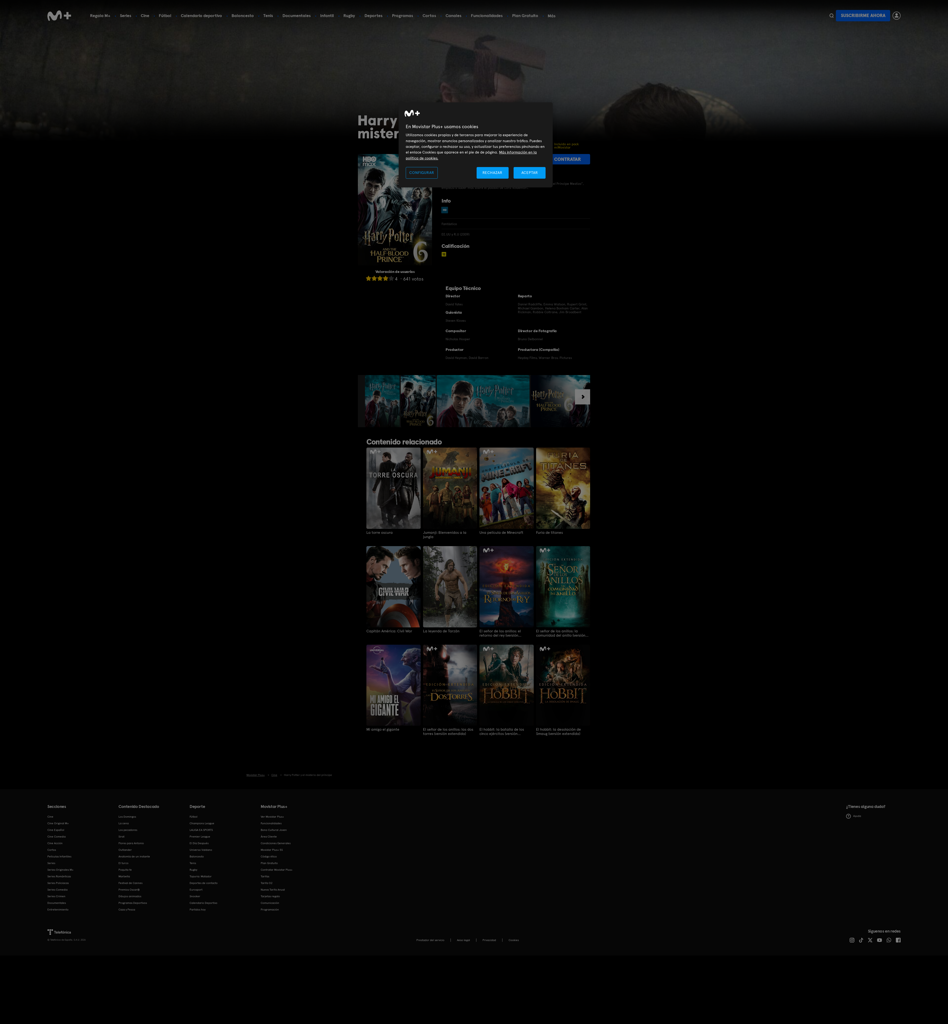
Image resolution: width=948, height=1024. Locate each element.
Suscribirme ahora (863, 15)
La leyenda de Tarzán (441, 631)
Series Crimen (56, 896)
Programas (402, 15)
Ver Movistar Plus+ (272, 816)
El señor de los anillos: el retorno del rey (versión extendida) (500, 633)
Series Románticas (59, 876)
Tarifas (265, 876)
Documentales (297, 15)
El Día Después (199, 843)
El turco (123, 863)
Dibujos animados (129, 896)
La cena (123, 823)
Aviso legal (463, 940)
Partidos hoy (197, 909)
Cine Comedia (56, 836)
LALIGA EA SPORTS (201, 830)
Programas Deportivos (132, 903)
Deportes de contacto (204, 883)
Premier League (200, 836)
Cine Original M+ (58, 823)
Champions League (202, 823)
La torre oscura (379, 532)
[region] (476, 144)
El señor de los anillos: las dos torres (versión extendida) (448, 731)
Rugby (349, 15)
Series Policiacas (58, 883)
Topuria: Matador (201, 876)
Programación (270, 909)
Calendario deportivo (201, 15)
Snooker (195, 896)
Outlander (125, 850)
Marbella (124, 876)
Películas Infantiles (59, 856)
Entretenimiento (57, 909)
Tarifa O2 (267, 883)
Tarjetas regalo (270, 896)
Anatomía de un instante (134, 856)
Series (125, 15)
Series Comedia (57, 889)
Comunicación (270, 903)
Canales (453, 15)
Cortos (429, 15)
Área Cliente (269, 836)
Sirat (121, 836)
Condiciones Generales (276, 843)
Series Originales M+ (60, 869)
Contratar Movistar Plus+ (276, 869)
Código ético (269, 856)
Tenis (268, 15)
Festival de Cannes (130, 883)
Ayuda (853, 816)
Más (552, 16)
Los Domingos (127, 816)
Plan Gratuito (525, 15)
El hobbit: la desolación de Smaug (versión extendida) (558, 731)
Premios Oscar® (129, 889)
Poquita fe (125, 869)
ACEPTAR (529, 172)
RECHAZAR (492, 172)
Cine (145, 15)
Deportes (374, 15)
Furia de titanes (549, 532)
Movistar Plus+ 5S (272, 850)
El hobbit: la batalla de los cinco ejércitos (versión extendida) (501, 731)
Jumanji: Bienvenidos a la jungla (444, 534)
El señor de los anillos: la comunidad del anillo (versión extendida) (560, 633)
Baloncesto (243, 15)
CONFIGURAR (421, 172)
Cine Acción (55, 843)
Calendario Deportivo (203, 903)
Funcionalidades (487, 15)
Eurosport (196, 889)
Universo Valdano (201, 850)
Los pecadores (127, 830)
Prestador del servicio (430, 940)
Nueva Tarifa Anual (273, 889)
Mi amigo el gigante (382, 729)
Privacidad (489, 940)
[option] (383, 401)
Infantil (327, 15)
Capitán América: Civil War (389, 631)
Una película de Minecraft (501, 532)
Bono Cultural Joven (274, 830)
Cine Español (55, 830)
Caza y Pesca (126, 909)
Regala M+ (100, 15)
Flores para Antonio (131, 843)
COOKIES (514, 940)
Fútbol (165, 15)
